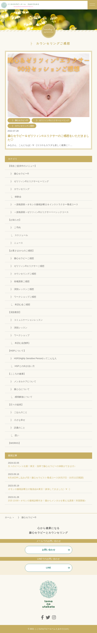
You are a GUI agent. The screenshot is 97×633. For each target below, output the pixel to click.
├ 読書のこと (16, 427)
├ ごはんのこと (17, 412)
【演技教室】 (14, 312)
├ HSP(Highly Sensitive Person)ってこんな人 (32, 358)
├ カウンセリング (18, 189)
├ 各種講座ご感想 (18, 281)
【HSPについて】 (17, 350)
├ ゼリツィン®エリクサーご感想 (26, 266)
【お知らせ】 (14, 220)
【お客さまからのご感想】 (21, 250)
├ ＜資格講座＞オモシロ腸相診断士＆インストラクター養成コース (43, 204)
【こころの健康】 (17, 374)
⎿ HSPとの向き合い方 (21, 366)
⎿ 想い (13, 435)
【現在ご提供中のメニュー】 (22, 166)
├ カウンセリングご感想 (22, 273)
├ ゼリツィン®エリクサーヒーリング (28, 181)
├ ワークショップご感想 (22, 297)
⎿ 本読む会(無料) (18, 343)
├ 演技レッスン (17, 327)
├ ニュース (15, 243)
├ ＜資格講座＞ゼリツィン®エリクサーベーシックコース (38, 212)
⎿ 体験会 (14, 196)
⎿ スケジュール (18, 235)
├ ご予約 (14, 227)
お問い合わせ (48, 549)
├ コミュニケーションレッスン (25, 320)
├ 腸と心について (18, 389)
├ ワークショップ (18, 335)
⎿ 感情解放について (20, 397)
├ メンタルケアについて (22, 381)
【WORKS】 (14, 443)
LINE (48, 567)
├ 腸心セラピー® (18, 173)
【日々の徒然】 (16, 404)
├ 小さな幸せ (16, 420)
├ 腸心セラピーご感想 (21, 258)
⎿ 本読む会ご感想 (19, 304)
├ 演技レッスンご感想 (21, 289)
